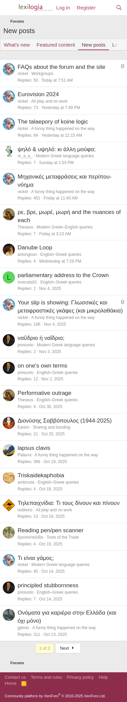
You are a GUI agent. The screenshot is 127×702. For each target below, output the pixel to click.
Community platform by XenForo (55, 696)
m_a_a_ (25, 156)
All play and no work (49, 101)
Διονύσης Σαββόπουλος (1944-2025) (65, 420)
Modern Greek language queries (65, 156)
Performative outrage (44, 393)
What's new (17, 45)
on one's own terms (42, 365)
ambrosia (26, 482)
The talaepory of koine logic (53, 121)
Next (68, 648)
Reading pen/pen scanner (51, 530)
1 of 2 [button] (44, 648)
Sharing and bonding (51, 427)
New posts (93, 45)
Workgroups (42, 73)
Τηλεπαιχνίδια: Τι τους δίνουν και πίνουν (69, 503)
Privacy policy (80, 677)
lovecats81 (27, 282)
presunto (26, 345)
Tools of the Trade (62, 537)
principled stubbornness (48, 585)
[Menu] (9, 8)
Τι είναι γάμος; (36, 558)
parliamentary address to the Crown (63, 275)
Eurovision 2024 (38, 94)
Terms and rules (46, 677)
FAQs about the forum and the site (61, 67)
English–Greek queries (60, 254)
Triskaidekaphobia (41, 475)
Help (103, 677)
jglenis (23, 627)
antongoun (27, 254)
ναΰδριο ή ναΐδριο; (41, 338)
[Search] (119, 7)
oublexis (25, 510)
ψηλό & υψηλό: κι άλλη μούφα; (57, 149)
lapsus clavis (34, 448)
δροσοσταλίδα (30, 537)
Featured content (56, 45)
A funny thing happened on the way (62, 128)
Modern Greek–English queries (64, 227)
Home (11, 683)
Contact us (15, 677)
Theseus (25, 227)
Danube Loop (35, 247)
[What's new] (105, 7)
